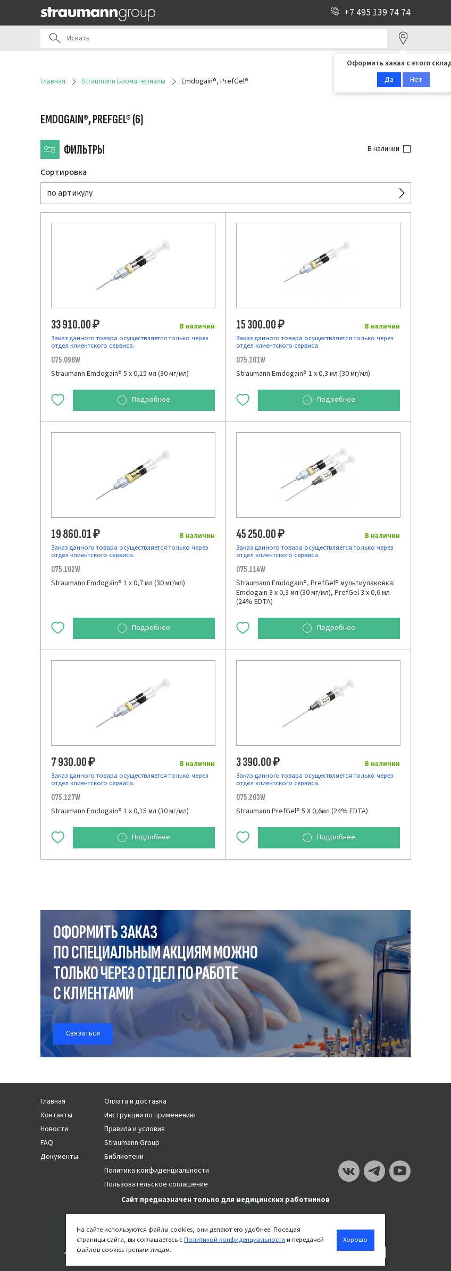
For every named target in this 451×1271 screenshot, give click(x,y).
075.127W (65, 797)
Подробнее (143, 400)
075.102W (65, 569)
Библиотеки (124, 1156)
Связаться (83, 1033)
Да (389, 79)
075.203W (250, 797)
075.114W (250, 569)
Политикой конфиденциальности (234, 1239)
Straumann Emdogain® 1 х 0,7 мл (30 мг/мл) (118, 583)
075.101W (250, 360)
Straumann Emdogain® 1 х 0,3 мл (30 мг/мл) (303, 373)
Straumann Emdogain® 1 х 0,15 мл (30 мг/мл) (120, 811)
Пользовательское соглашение (156, 1184)
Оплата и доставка (135, 1101)
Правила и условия (134, 1129)
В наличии (383, 149)
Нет (416, 79)
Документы (59, 1156)
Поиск (54, 38)
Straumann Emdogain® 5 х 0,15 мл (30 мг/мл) (120, 373)
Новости (54, 1129)
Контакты (56, 1115)
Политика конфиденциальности (156, 1170)
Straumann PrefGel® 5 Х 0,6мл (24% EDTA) (302, 811)
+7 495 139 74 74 (370, 12)
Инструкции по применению (149, 1115)
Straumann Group (132, 1143)
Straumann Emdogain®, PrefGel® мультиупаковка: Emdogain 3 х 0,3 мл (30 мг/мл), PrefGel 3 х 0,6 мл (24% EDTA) (315, 592)
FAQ (46, 1143)
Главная (52, 1101)
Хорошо (355, 1239)
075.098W (65, 360)
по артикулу (70, 193)
